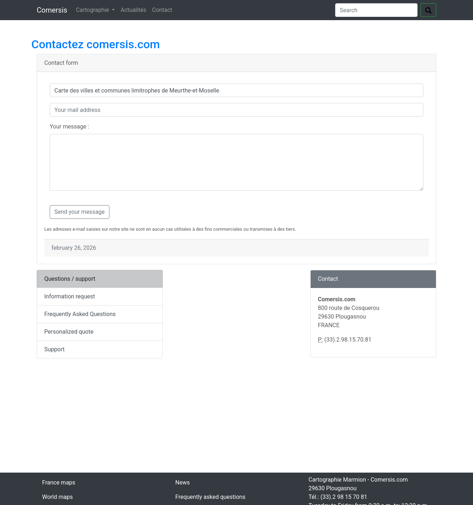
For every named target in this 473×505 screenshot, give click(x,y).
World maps (57, 496)
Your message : (69, 126)
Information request (69, 296)
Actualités (133, 9)
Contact (162, 9)
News (182, 482)
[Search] (376, 10)
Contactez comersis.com (95, 44)
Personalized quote (69, 331)
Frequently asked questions (210, 496)
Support (54, 349)
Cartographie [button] (93, 9)
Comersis (52, 10)
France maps (58, 482)
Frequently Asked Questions (80, 314)
